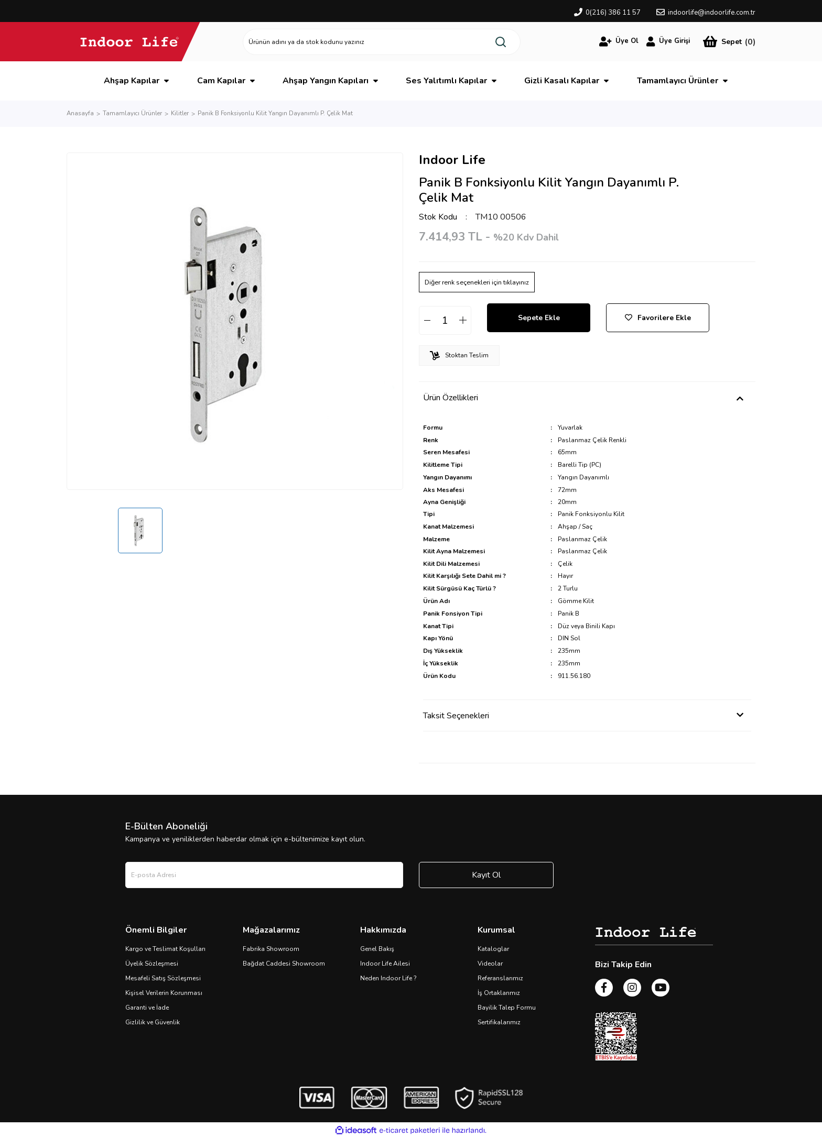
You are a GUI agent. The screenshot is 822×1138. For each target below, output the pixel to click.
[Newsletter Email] (264, 875)
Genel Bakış (377, 949)
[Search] (382, 42)
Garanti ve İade (147, 1007)
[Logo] (129, 41)
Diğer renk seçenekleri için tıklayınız (477, 282)
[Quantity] (445, 320)
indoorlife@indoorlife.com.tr (711, 12)
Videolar (490, 963)
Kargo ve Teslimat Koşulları (165, 949)
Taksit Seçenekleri (456, 715)
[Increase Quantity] (463, 320)
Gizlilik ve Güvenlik (152, 1022)
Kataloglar (493, 949)
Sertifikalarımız (499, 1022)
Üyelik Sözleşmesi (151, 963)
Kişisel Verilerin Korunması (163, 993)
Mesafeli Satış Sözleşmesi (163, 978)
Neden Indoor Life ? (388, 978)
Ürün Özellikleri (450, 397)
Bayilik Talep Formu (507, 1007)
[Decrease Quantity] (427, 320)
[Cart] (729, 41)
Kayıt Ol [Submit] (486, 875)
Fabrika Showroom (271, 949)
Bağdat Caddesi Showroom (284, 963)
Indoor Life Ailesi (385, 963)
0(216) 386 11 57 (613, 12)
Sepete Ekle (539, 318)
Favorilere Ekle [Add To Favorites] (658, 318)
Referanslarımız (500, 978)
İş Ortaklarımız (499, 993)
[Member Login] (619, 41)
